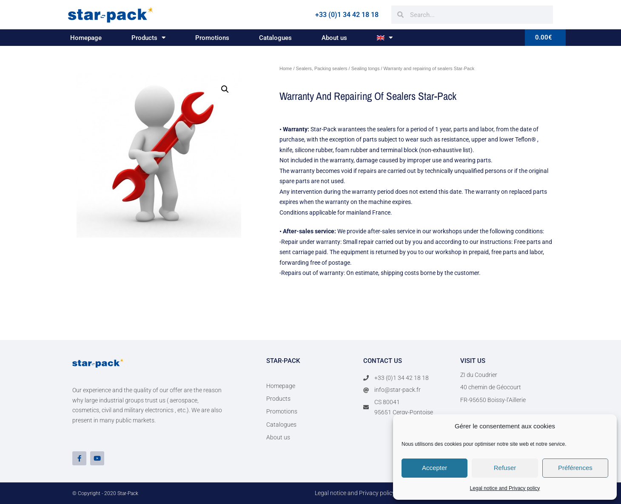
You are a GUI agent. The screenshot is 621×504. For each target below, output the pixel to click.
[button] (225, 89)
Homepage (86, 38)
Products (148, 37)
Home (285, 68)
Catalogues (275, 38)
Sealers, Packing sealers (322, 68)
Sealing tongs (365, 68)
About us (334, 38)
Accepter (434, 467)
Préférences (575, 467)
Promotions (212, 38)
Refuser (505, 467)
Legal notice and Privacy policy (505, 488)
